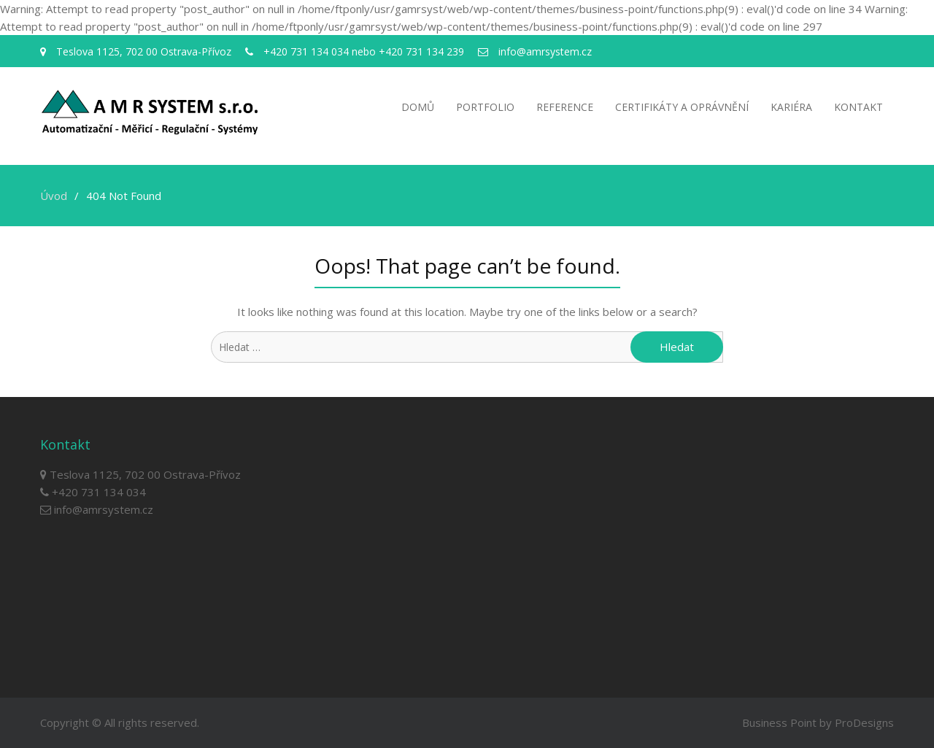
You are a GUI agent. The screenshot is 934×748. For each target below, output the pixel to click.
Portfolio (485, 107)
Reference (564, 107)
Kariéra (791, 107)
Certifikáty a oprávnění (682, 107)
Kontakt (858, 107)
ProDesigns (864, 722)
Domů (417, 107)
